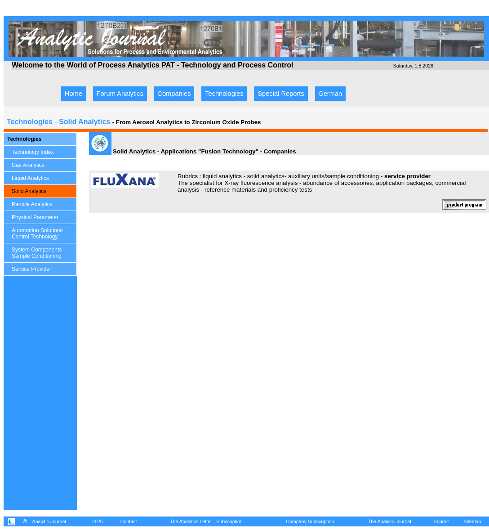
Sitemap (472, 521)
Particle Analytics (32, 204)
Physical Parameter (35, 217)
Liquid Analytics (30, 178)
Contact (128, 521)
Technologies (224, 93)
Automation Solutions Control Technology (37, 233)
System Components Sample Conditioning (37, 253)
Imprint (441, 521)
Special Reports (281, 93)
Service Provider (31, 269)
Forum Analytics (120, 93)
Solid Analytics (29, 191)
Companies (174, 93)
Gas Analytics (28, 165)
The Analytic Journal (389, 521)
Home (73, 93)
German (330, 93)
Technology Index (32, 152)
